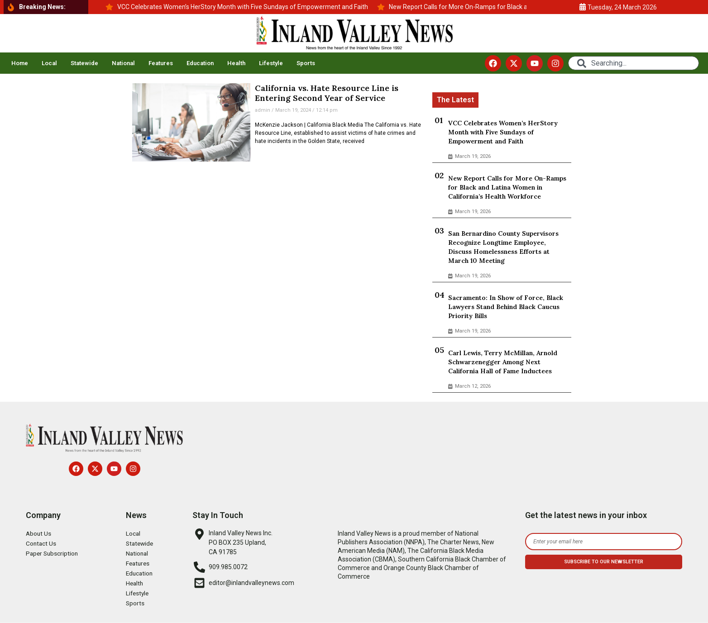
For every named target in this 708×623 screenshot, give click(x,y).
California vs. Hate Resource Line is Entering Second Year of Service (326, 93)
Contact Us (41, 543)
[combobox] (633, 63)
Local (49, 63)
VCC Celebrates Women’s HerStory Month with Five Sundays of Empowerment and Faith (503, 132)
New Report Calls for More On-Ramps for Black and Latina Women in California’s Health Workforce (507, 187)
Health (236, 63)
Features (160, 63)
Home (19, 63)
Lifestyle (271, 63)
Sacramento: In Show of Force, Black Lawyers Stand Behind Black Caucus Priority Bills (505, 307)
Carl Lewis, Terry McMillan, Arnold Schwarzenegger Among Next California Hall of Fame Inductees (502, 362)
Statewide (84, 63)
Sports (306, 63)
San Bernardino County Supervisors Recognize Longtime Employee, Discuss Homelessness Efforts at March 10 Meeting (503, 247)
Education (200, 63)
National (123, 63)
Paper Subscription (53, 553)
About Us (39, 533)
